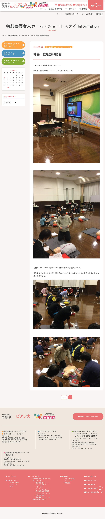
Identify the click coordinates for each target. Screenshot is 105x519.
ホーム (4, 35)
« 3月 (7, 88)
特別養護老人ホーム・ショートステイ (21, 35)
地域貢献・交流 (78, 4)
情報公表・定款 (63, 4)
